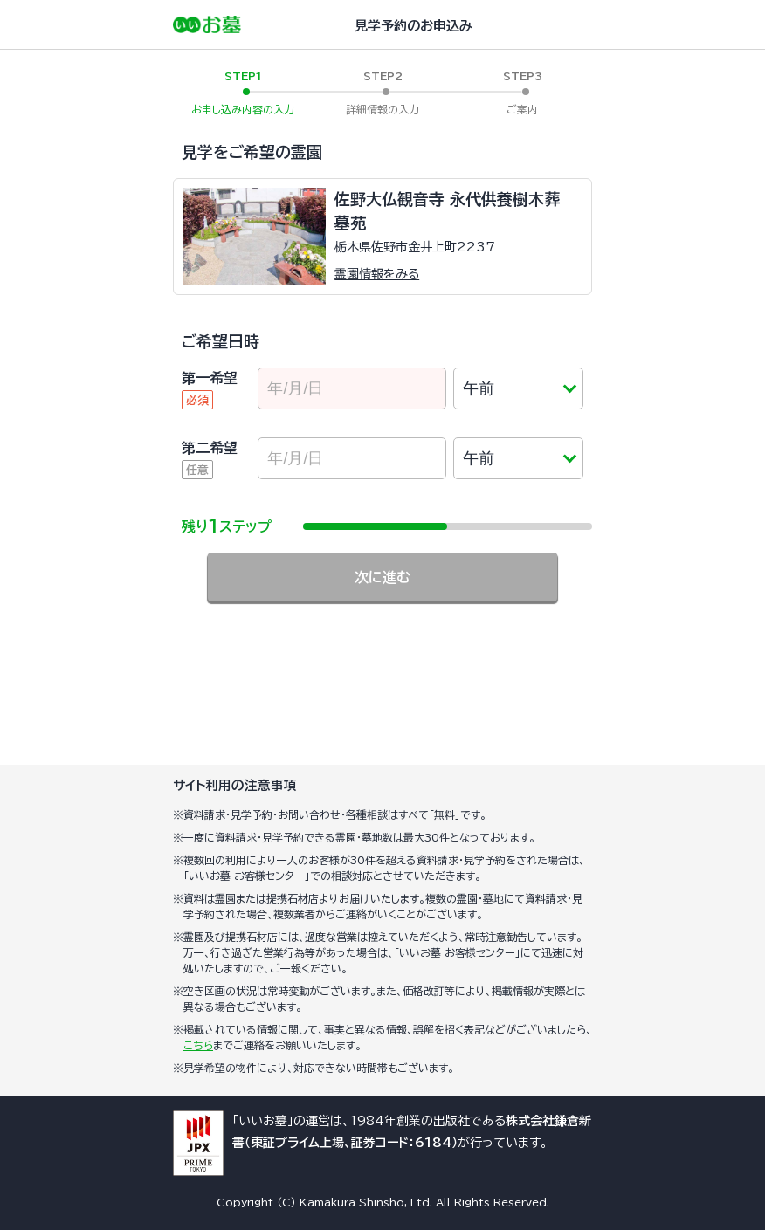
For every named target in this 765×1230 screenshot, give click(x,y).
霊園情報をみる (376, 274)
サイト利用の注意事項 (235, 785)
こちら (198, 1045)
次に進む (382, 577)
